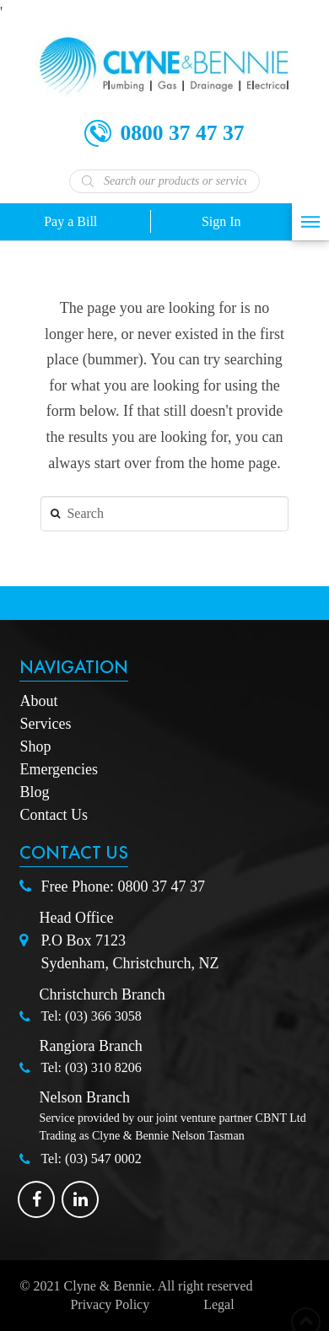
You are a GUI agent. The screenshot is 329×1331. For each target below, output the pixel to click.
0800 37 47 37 (161, 886)
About (38, 700)
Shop (35, 746)
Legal (218, 1304)
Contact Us (53, 814)
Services (45, 723)
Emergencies (58, 769)
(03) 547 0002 (103, 1158)
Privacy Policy (109, 1304)
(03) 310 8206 (103, 1067)
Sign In (221, 221)
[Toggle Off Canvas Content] (310, 221)
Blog (34, 792)
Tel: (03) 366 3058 (90, 1016)
